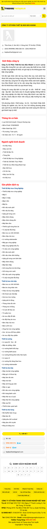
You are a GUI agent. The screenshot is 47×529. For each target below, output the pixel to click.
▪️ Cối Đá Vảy (6, 171)
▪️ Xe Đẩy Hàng (7, 146)
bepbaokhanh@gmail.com (13, 52)
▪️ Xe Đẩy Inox (6, 178)
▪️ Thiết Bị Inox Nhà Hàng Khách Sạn (14, 165)
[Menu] (44, 8)
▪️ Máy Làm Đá (6, 149)
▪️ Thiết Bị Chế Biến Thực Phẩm (12, 162)
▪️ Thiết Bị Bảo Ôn (7, 152)
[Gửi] (44, 16)
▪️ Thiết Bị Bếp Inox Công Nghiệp (12, 158)
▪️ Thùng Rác (6, 155)
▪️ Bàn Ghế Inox (7, 168)
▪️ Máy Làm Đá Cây (8, 174)
